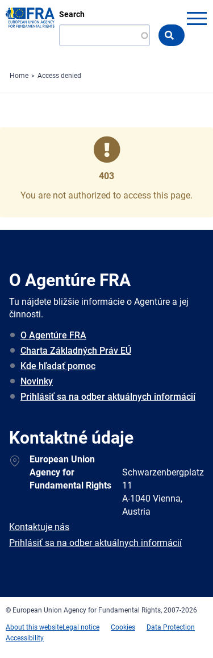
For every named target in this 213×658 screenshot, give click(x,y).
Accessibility (25, 638)
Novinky (36, 381)
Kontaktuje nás (39, 527)
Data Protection (171, 627)
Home (19, 76)
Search (72, 14)
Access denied (59, 76)
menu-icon (196, 18)
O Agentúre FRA (53, 335)
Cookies (123, 627)
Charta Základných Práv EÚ (75, 350)
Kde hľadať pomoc (57, 366)
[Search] (104, 35)
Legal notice (80, 627)
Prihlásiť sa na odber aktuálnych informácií (107, 396)
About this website (34, 627)
